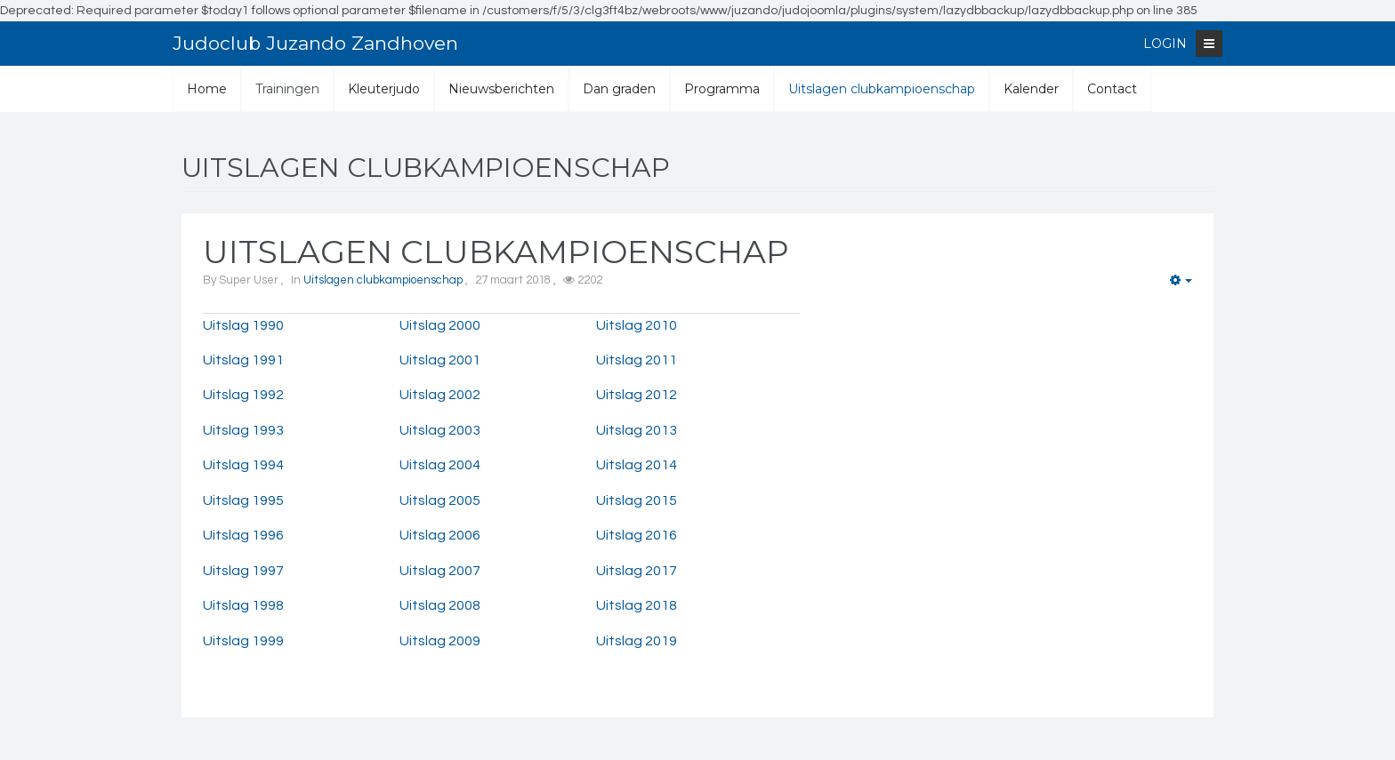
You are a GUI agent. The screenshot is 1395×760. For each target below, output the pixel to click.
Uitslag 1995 (243, 500)
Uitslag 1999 (243, 641)
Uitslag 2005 (439, 500)
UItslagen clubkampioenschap (496, 251)
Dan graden (619, 89)
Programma (722, 89)
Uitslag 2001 (439, 360)
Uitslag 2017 (636, 571)
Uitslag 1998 (243, 605)
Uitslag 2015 (636, 500)
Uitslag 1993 (243, 430)
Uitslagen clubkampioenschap (881, 89)
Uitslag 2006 (439, 535)
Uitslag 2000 (439, 325)
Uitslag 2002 (439, 395)
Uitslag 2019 (636, 641)
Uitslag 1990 (243, 325)
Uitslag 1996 (243, 535)
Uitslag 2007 (439, 571)
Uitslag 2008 (439, 605)
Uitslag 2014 (636, 465)
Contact (1112, 89)
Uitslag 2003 (439, 430)
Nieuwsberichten (501, 89)
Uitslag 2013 (636, 430)
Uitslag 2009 (439, 641)
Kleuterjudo (384, 89)
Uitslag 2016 (636, 535)
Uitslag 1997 (243, 571)
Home (207, 89)
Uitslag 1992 (243, 395)
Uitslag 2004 (439, 465)
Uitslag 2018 (636, 605)
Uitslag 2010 (636, 325)
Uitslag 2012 (636, 395)
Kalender (1031, 89)
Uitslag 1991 (243, 360)
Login (1165, 44)
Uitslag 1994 (243, 465)
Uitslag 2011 (636, 360)
